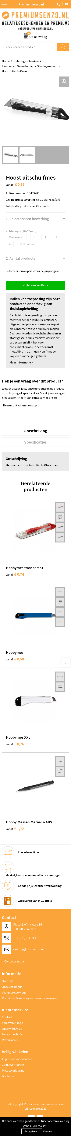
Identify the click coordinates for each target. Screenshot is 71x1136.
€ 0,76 (15, 743)
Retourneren (10, 1040)
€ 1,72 (15, 828)
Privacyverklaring (13, 1070)
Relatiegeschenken (26, 61)
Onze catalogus (12, 987)
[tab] (35, 430)
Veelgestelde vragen (15, 992)
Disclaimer (9, 1076)
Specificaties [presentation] (35, 442)
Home (6, 61)
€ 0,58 (15, 659)
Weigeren (47, 1131)
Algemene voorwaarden (17, 1059)
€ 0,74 (15, 574)
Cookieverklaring (13, 1064)
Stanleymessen (47, 66)
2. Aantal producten (21, 258)
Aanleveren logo (12, 1023)
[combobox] (29, 47)
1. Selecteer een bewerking (27, 218)
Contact (7, 1017)
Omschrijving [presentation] (35, 430)
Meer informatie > (21, 362)
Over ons (7, 981)
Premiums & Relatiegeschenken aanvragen (30, 998)
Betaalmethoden (13, 1034)
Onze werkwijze (12, 1028)
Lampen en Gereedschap (18, 66)
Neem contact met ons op (20, 405)
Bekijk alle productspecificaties (27, 206)
